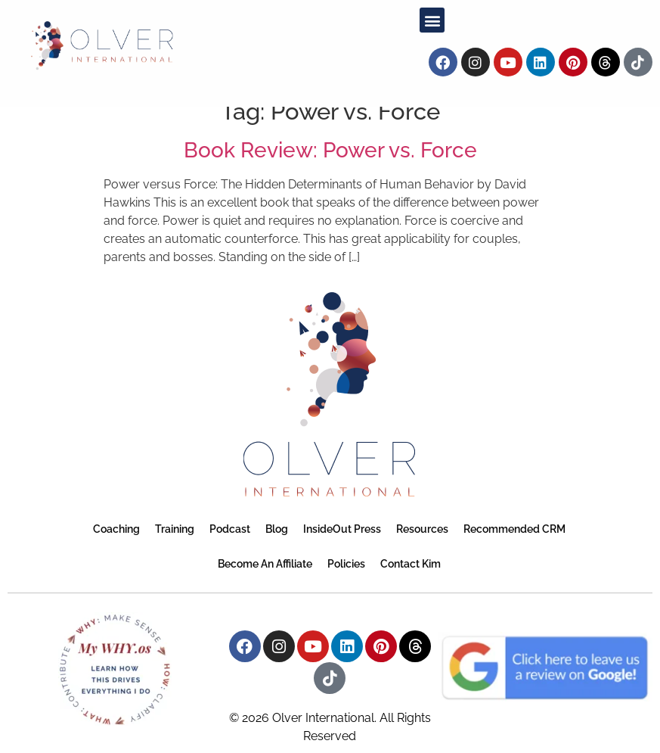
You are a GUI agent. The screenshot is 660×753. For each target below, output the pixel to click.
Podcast (229, 529)
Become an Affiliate (265, 564)
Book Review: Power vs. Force (330, 150)
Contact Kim (410, 564)
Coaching (116, 529)
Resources (422, 529)
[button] (432, 20)
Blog (276, 529)
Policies (346, 564)
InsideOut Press (342, 529)
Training (174, 529)
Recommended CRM (514, 529)
